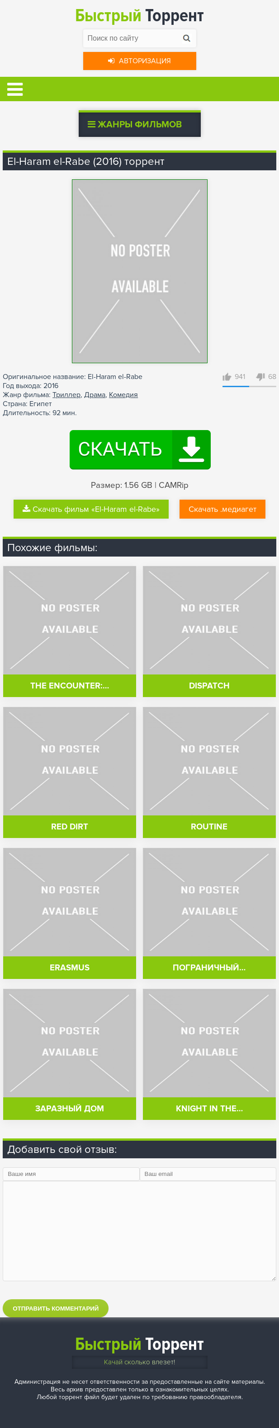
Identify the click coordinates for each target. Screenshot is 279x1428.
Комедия (123, 394)
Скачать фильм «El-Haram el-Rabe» (91, 509)
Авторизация (139, 61)
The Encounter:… (69, 686)
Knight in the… (209, 1109)
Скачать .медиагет (222, 509)
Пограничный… (209, 968)
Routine (209, 827)
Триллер (66, 394)
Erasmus (70, 968)
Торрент (139, 16)
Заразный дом (69, 1109)
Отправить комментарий (56, 1308)
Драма (94, 394)
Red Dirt (69, 827)
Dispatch (209, 686)
